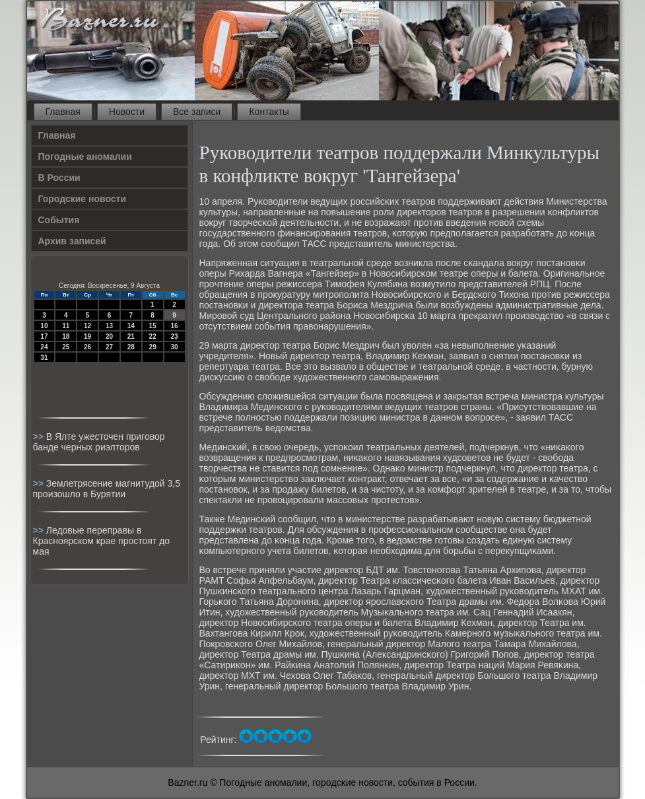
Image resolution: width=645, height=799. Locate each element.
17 (44, 336)
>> (39, 436)
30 (174, 347)
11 (65, 326)
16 (174, 326)
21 (131, 336)
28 (131, 347)
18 (65, 336)
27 (109, 347)
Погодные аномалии (85, 156)
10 (44, 326)
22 (152, 336)
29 (152, 347)
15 (152, 326)
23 (174, 336)
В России (59, 177)
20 (109, 336)
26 (87, 347)
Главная (63, 111)
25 (65, 347)
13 (109, 326)
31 (44, 357)
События (59, 220)
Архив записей (72, 241)
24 (44, 347)
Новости (127, 111)
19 (87, 336)
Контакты (269, 111)
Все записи (197, 111)
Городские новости (82, 198)
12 (87, 326)
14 (131, 326)
